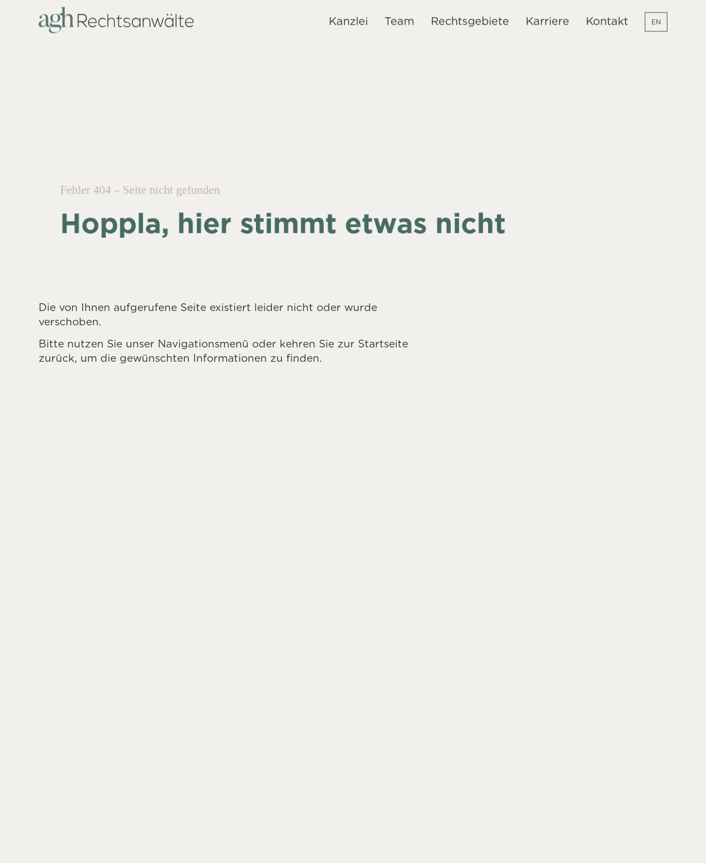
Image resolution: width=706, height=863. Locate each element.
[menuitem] (656, 19)
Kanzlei (348, 17)
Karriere (547, 17)
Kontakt (607, 17)
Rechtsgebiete (470, 17)
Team (399, 17)
